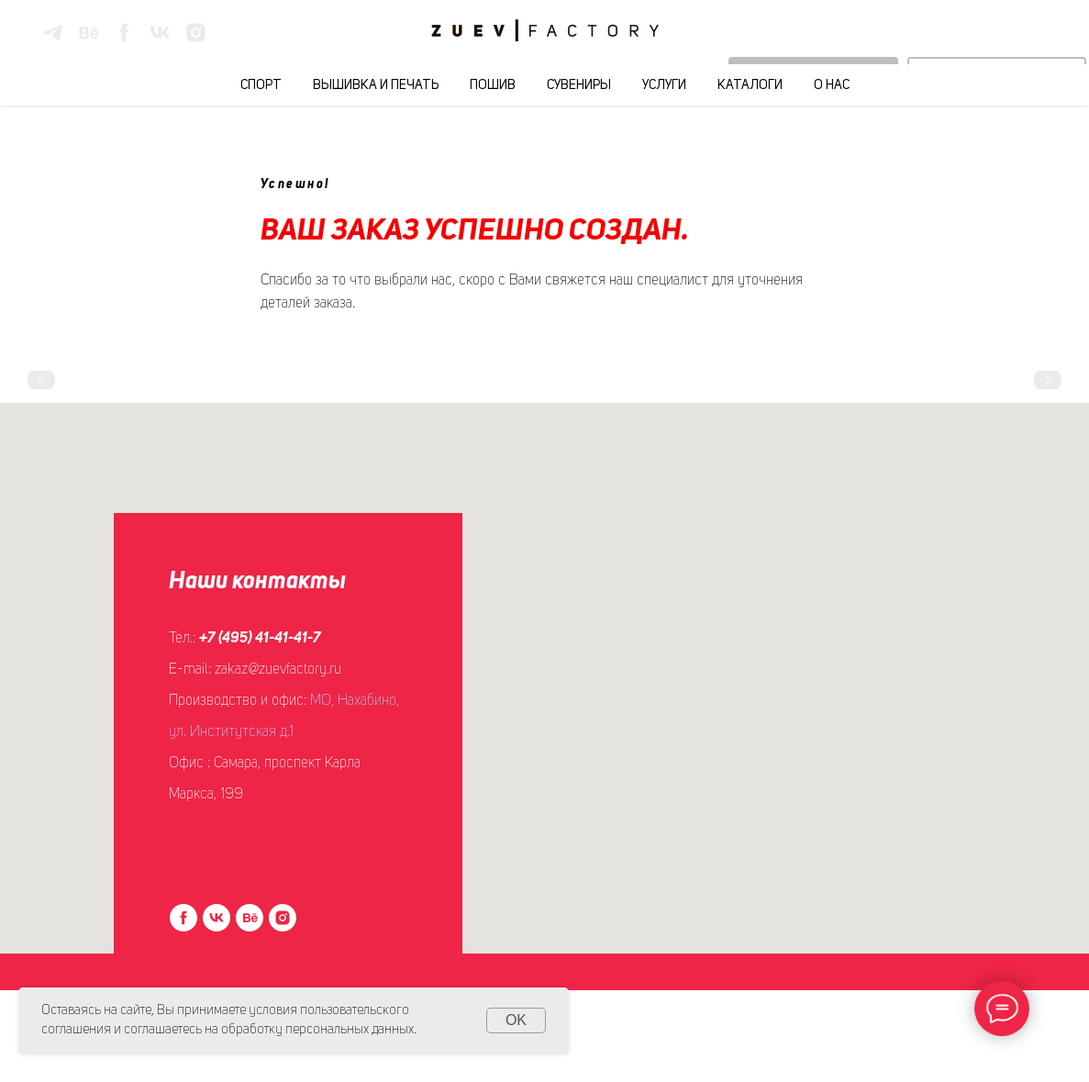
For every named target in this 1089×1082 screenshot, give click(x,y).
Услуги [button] (664, 85)
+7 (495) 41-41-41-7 (260, 638)
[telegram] (52, 32)
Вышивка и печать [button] (376, 85)
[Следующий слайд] (1047, 380)
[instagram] (195, 32)
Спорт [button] (261, 85)
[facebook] (124, 32)
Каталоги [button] (750, 85)
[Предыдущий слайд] (41, 380)
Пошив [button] (493, 85)
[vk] (160, 32)
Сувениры (579, 85)
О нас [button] (832, 85)
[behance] (88, 32)
